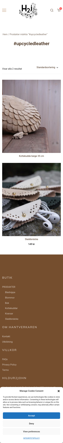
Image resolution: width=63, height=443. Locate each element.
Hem (5, 34)
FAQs (5, 359)
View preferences (31, 431)
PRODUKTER (8, 287)
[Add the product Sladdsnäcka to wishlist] (56, 167)
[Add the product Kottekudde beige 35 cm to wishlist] (56, 84)
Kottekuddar (11, 308)
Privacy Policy (9, 364)
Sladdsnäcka (31, 239)
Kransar (9, 313)
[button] (58, 391)
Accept (31, 415)
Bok (7, 303)
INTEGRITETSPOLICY (31, 438)
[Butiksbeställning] (47, 67)
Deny (31, 423)
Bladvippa (10, 292)
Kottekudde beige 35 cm (31, 156)
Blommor (10, 297)
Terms (5, 370)
